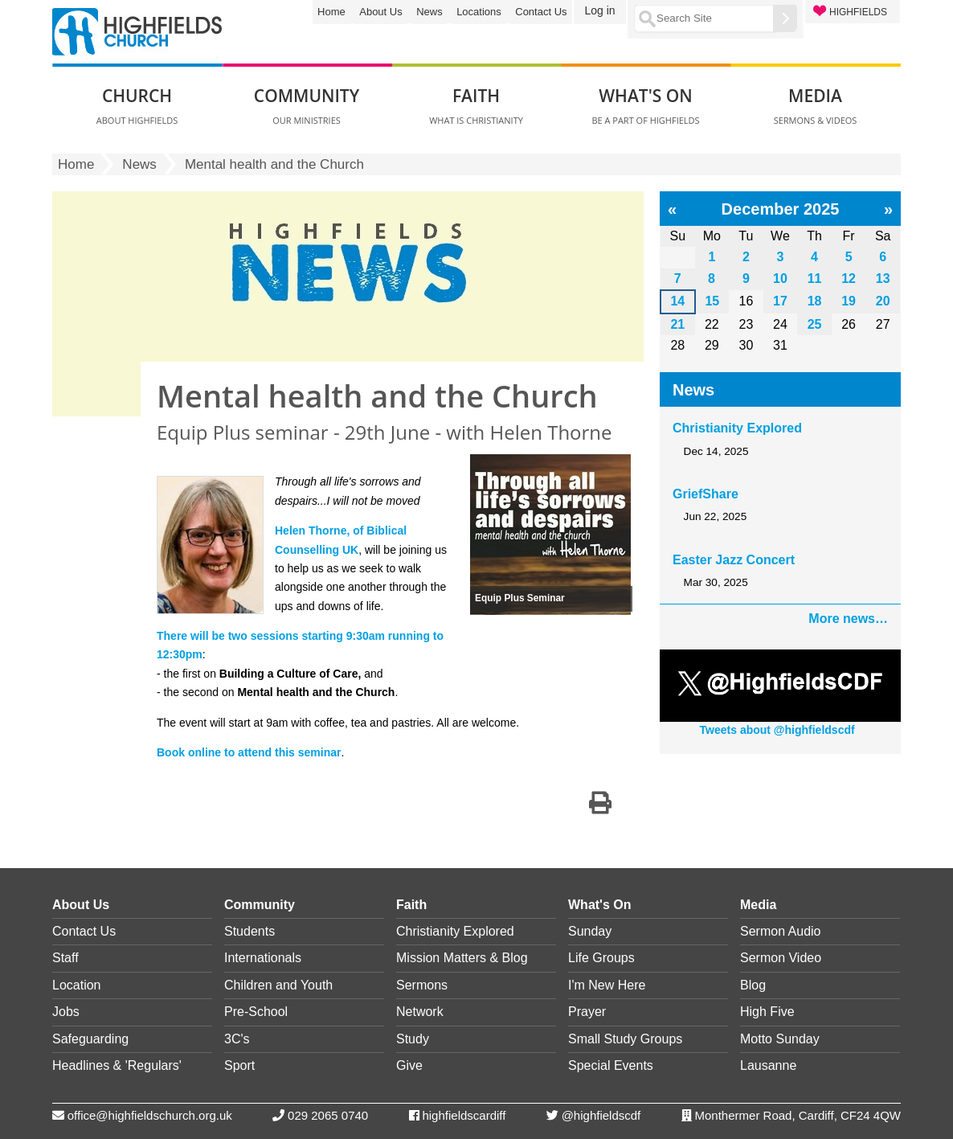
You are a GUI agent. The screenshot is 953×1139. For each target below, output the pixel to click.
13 (883, 278)
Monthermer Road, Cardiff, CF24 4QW (798, 1115)
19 (848, 301)
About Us (380, 12)
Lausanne (768, 1065)
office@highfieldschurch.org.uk (149, 1115)
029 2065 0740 (328, 1115)
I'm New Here (606, 985)
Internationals (262, 958)
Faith (411, 905)
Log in (599, 10)
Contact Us (540, 12)
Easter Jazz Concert (734, 560)
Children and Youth (278, 985)
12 (848, 278)
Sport (239, 1065)
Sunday (589, 931)
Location (76, 985)
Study (412, 1039)
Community (259, 905)
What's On (599, 905)
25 (815, 324)
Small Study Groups (625, 1039)
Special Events (610, 1065)
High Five (767, 1011)
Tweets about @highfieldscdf (777, 729)
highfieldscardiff (463, 1115)
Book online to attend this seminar (249, 752)
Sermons (422, 985)
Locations (478, 12)
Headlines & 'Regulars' (117, 1065)
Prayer (587, 1011)
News (429, 12)
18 (815, 301)
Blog (753, 985)
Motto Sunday (780, 1039)
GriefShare (705, 494)
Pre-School (256, 1011)
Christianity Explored (737, 428)
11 (815, 278)
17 (780, 301)
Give (409, 1065)
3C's (237, 1039)
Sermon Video (780, 958)
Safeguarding (90, 1039)
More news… (848, 618)
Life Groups (601, 958)
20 (883, 301)
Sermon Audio (780, 931)
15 (712, 301)
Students (249, 931)
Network (420, 1011)
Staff (65, 958)
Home (331, 12)
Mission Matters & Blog (462, 958)
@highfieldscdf (601, 1115)
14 (677, 301)
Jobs (66, 1011)
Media (758, 905)
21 (677, 324)
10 (780, 278)
